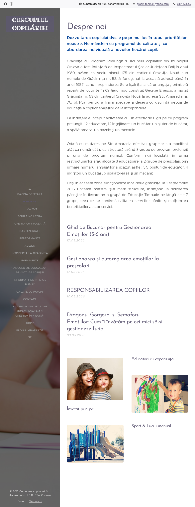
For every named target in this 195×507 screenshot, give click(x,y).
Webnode (35, 501)
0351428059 (184, 4)
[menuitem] (30, 194)
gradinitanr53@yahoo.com (153, 4)
